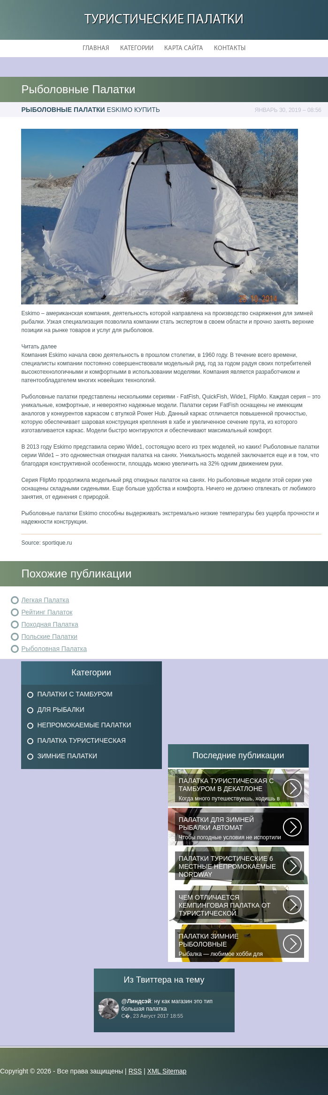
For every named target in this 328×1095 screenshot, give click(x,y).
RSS (135, 1071)
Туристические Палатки (164, 20)
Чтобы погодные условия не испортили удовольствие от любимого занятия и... (231, 828)
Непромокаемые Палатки (84, 725)
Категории (136, 48)
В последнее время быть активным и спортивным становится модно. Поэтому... (231, 867)
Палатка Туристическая (82, 740)
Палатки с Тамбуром (75, 694)
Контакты (229, 48)
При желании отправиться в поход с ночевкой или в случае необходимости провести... (231, 906)
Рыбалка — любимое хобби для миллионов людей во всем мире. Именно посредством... (231, 945)
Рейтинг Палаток (46, 612)
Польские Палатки (49, 636)
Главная (96, 48)
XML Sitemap (167, 1071)
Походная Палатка (49, 624)
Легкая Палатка (45, 600)
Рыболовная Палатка (54, 648)
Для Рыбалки (61, 709)
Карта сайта (183, 48)
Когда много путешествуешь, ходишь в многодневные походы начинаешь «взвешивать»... (231, 789)
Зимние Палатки (68, 756)
